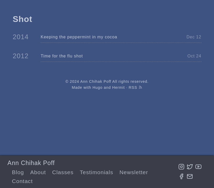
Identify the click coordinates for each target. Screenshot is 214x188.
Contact (22, 181)
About (38, 172)
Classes (63, 172)
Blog (18, 172)
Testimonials (96, 172)
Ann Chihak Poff (31, 163)
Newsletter (133, 172)
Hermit (118, 87)
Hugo (97, 87)
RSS (135, 87)
